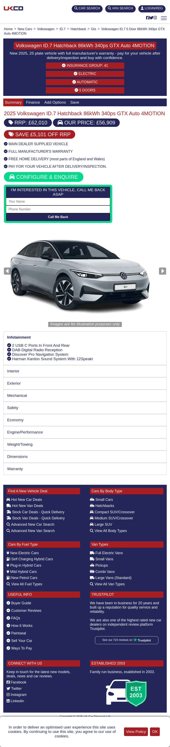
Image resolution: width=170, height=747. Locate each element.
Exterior (14, 383)
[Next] (162, 271)
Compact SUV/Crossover (112, 512)
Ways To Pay (19, 648)
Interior (13, 371)
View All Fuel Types (24, 584)
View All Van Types (107, 584)
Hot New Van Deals (25, 506)
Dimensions (17, 456)
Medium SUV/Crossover (111, 518)
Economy (15, 420)
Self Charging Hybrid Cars (30, 559)
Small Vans (101, 559)
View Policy (136, 731)
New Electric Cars (23, 553)
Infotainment (19, 337)
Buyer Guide (19, 603)
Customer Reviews (24, 611)
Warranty (15, 469)
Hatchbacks (102, 506)
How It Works (19, 626)
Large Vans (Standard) (111, 578)
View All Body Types (108, 531)
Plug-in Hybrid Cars (24, 565)
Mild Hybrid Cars (22, 572)
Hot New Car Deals (24, 500)
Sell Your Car (19, 641)
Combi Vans (102, 572)
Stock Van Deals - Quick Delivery (36, 518)
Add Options (55, 102)
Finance (33, 102)
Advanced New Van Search (31, 531)
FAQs (13, 618)
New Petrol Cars (22, 578)
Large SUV (101, 524)
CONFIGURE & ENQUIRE (43, 177)
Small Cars (101, 500)
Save (74, 102)
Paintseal (16, 633)
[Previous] (7, 271)
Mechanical (17, 395)
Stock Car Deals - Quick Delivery (35, 512)
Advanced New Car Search (30, 524)
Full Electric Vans (106, 553)
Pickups (99, 565)
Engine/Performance (25, 432)
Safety (12, 408)
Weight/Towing (19, 444)
